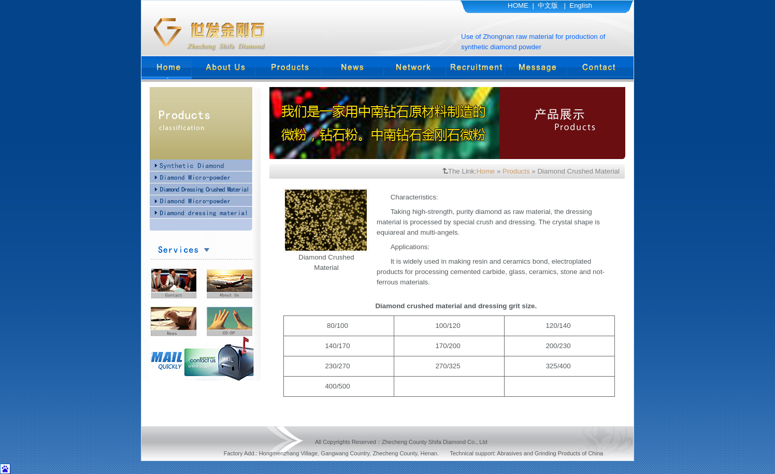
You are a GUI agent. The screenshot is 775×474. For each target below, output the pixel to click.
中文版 (548, 5)
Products (516, 171)
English (580, 5)
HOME (518, 5)
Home (486, 171)
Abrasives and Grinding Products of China (550, 453)
